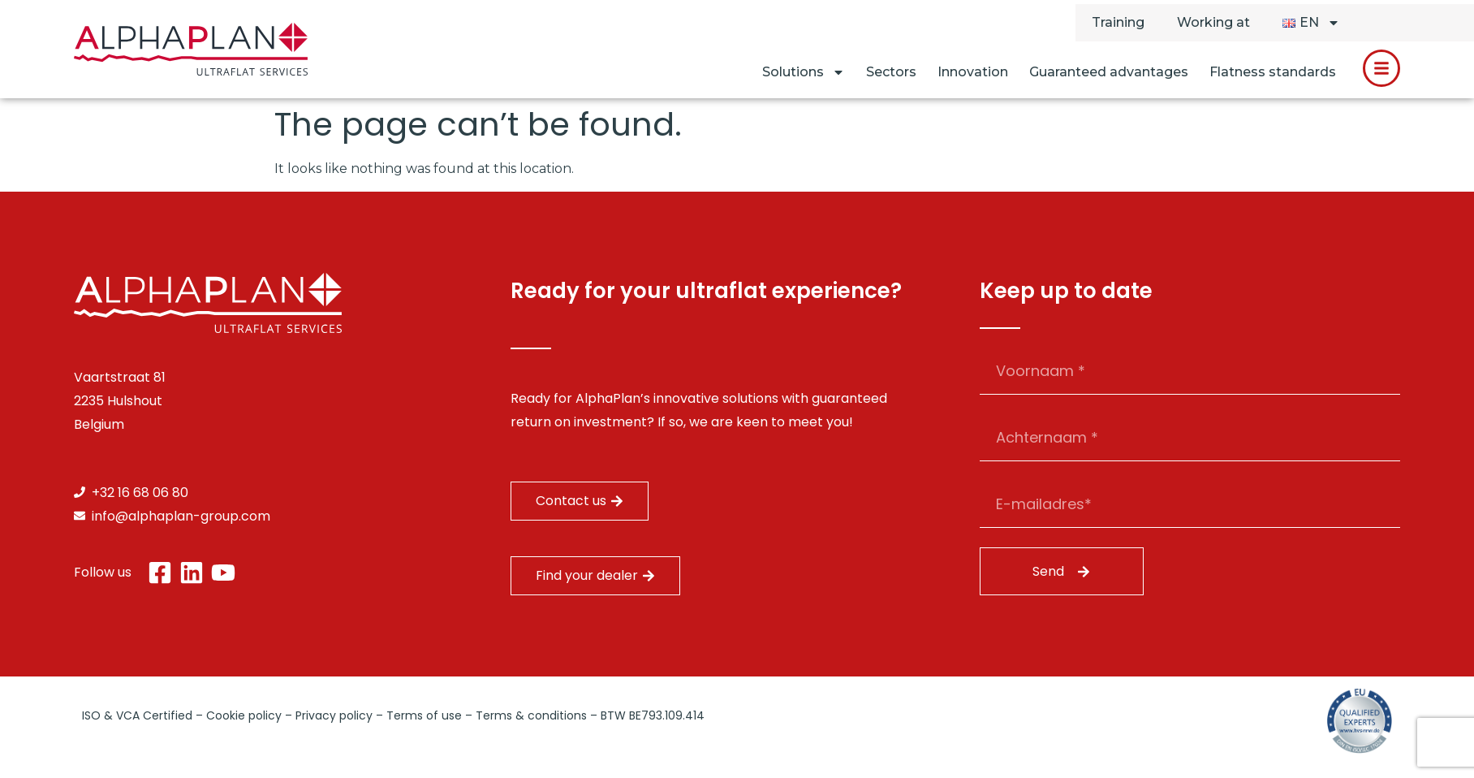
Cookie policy (244, 715)
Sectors (891, 72)
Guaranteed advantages (1108, 72)
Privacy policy (334, 715)
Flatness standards (1272, 72)
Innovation (972, 72)
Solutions (803, 72)
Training (1118, 22)
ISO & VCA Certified (137, 715)
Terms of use (424, 715)
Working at (1213, 22)
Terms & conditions (531, 715)
